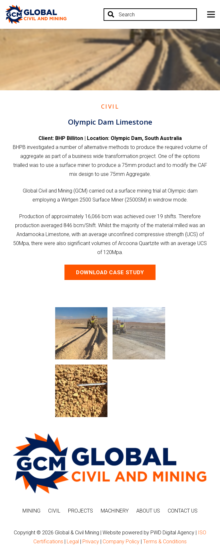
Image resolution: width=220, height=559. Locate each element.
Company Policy (121, 541)
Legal (73, 541)
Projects (80, 511)
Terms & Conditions (165, 541)
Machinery (115, 511)
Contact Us (183, 511)
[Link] (36, 14)
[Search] (150, 14)
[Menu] (211, 14)
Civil (54, 511)
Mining (31, 511)
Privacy (90, 541)
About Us (148, 511)
